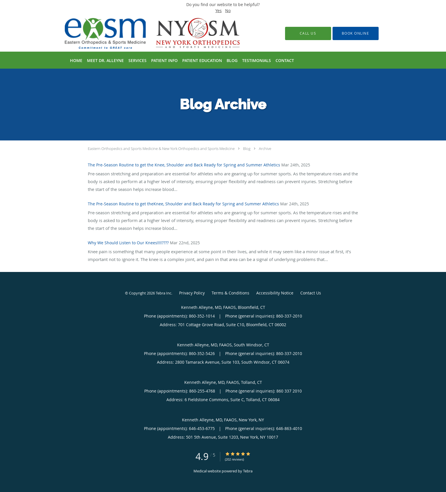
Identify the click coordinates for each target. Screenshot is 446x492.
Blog (246, 148)
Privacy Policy (192, 293)
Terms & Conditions (230, 293)
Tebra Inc (163, 293)
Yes (218, 10)
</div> (394, 420)
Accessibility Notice (274, 293)
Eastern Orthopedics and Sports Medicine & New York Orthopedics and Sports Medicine (161, 148)
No (228, 10)
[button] (356, 33)
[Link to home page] (144, 33)
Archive (265, 148)
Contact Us (310, 293)
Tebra (248, 471)
